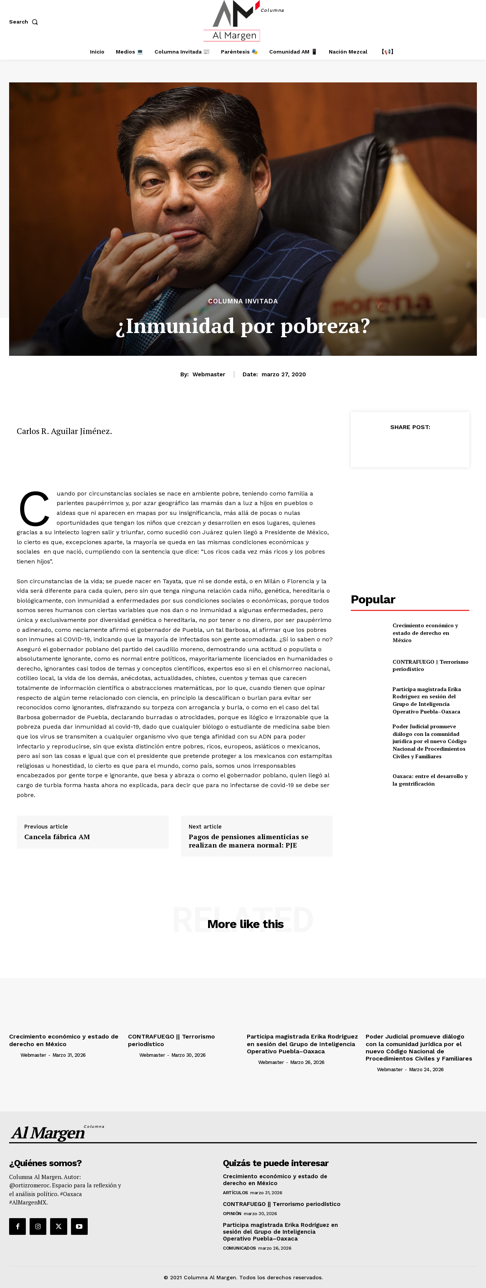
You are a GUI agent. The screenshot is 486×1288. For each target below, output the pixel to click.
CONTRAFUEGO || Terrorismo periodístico (431, 665)
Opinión (232, 1213)
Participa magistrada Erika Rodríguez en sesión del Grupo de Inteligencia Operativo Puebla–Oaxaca (427, 700)
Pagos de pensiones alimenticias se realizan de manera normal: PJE (248, 841)
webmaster (209, 374)
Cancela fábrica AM (57, 837)
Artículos (235, 1192)
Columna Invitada (243, 301)
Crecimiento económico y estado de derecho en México (425, 633)
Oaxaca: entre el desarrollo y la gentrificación (430, 779)
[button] (25, 22)
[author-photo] (14, 1055)
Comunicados (239, 1248)
